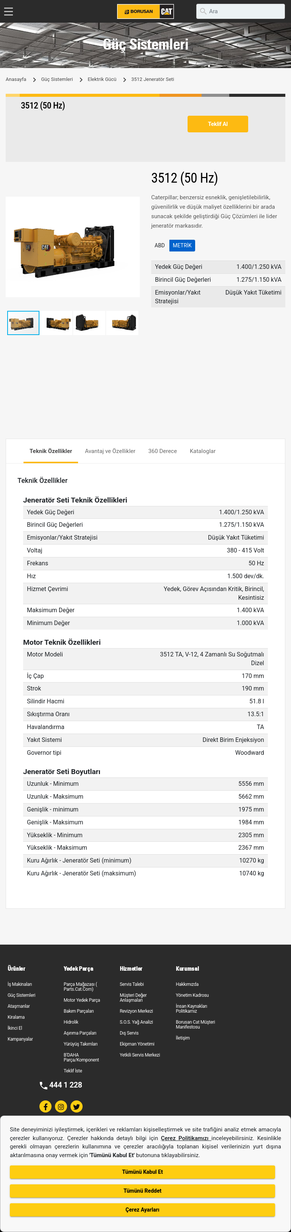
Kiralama (16, 1017)
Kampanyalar (20, 1039)
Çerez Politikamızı (186, 1138)
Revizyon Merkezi (136, 1011)
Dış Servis (129, 1033)
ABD (160, 245)
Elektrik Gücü (102, 79)
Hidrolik (71, 1022)
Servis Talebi (132, 984)
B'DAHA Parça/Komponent (81, 1057)
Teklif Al (218, 124)
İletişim (183, 1038)
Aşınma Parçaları (80, 1033)
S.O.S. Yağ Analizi (136, 1022)
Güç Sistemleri (57, 79)
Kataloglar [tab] (203, 451)
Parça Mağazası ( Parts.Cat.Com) (80, 987)
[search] (240, 11)
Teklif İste (73, 1071)
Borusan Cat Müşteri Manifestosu (195, 1024)
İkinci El (15, 1028)
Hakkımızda (187, 984)
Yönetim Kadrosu (192, 995)
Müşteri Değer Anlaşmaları (133, 998)
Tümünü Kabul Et (142, 1172)
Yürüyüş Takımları (81, 1044)
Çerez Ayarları (142, 1210)
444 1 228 (65, 1084)
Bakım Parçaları (79, 1011)
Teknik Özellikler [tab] (51, 451)
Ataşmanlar (19, 1006)
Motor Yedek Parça (82, 1000)
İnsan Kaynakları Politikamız (191, 1009)
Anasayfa (16, 79)
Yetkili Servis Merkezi (140, 1055)
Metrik (182, 245)
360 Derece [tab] (162, 451)
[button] (133, 203)
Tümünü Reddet (142, 1191)
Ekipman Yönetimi (137, 1044)
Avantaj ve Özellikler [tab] (110, 451)
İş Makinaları (20, 984)
